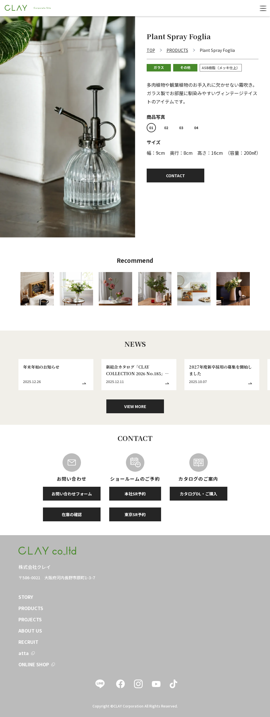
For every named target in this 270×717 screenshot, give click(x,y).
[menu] (263, 8)
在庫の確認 (72, 514)
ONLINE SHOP (33, 664)
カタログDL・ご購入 (198, 494)
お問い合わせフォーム (72, 494)
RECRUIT (28, 641)
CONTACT (175, 175)
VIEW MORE (135, 406)
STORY (25, 596)
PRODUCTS (30, 608)
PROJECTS (30, 619)
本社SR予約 (135, 494)
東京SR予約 (135, 514)
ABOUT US (30, 630)
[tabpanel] (67, 126)
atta (23, 653)
